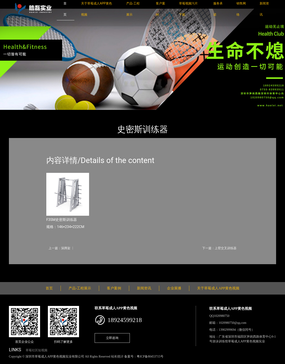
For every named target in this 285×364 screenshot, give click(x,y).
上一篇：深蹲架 (59, 248)
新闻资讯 (144, 288)
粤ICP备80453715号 (150, 356)
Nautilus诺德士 (62, 113)
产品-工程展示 (35, 113)
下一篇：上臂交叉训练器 (219, 248)
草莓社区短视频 (36, 350)
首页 (16, 113)
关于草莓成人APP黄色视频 (218, 288)
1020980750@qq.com (232, 322)
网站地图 (6, 361)
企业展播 (174, 288)
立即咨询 (112, 338)
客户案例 (114, 288)
